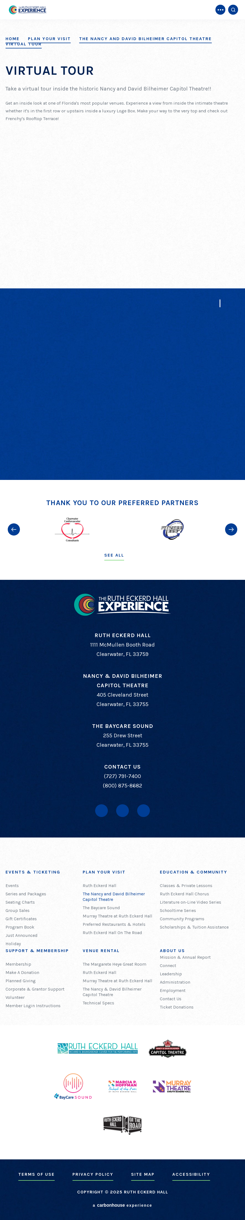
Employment (173, 990)
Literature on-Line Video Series (190, 902)
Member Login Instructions (33, 1005)
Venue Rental (101, 950)
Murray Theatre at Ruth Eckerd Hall (117, 916)
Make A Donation (22, 972)
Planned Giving (21, 980)
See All (114, 555)
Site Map (143, 1174)
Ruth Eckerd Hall (99, 885)
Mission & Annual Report (185, 957)
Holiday (13, 943)
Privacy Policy (92, 1174)
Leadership (171, 973)
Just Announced (22, 935)
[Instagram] (143, 810)
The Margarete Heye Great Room (114, 964)
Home (13, 39)
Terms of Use (36, 1174)
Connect (168, 965)
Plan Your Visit (49, 39)
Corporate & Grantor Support (35, 989)
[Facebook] (101, 810)
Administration (175, 982)
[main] (122, 240)
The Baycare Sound (101, 907)
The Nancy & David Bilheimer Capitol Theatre (112, 991)
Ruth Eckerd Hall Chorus (184, 893)
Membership (18, 964)
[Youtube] (122, 810)
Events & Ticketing (33, 872)
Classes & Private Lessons (186, 885)
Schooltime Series (178, 910)
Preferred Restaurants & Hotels (114, 924)
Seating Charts (20, 902)
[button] (14, 529)
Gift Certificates (21, 918)
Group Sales (18, 910)
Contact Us (170, 998)
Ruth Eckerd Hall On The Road (112, 932)
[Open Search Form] (233, 10)
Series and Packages (26, 893)
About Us (172, 950)
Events (12, 885)
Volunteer (15, 997)
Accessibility (191, 1174)
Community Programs (182, 918)
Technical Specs (98, 1003)
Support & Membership (37, 950)
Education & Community (193, 872)
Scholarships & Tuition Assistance (194, 927)
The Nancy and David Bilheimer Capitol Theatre (145, 39)
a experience (122, 1205)
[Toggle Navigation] (220, 10)
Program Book (20, 927)
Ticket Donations (177, 1007)
